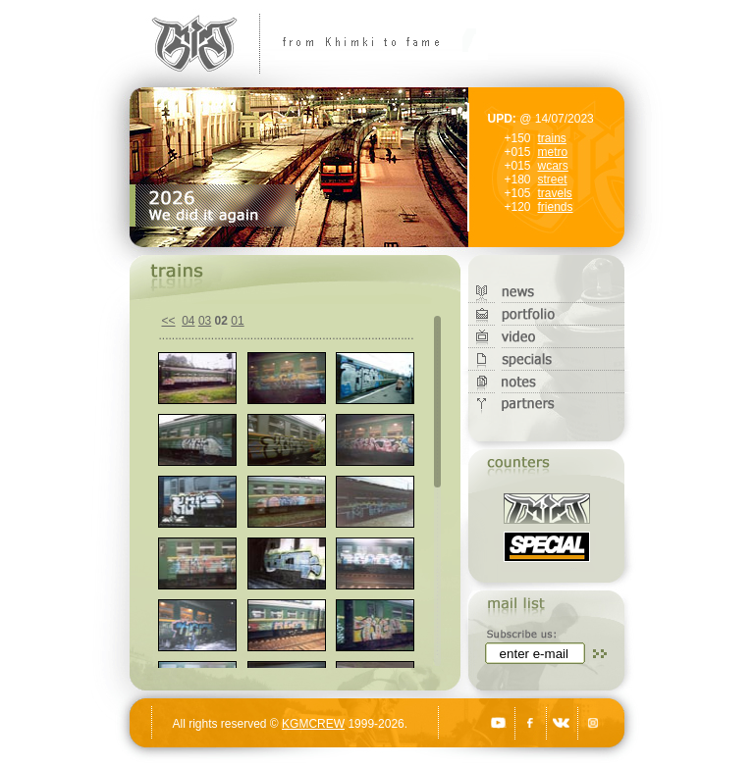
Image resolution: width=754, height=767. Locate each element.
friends (555, 207)
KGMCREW (313, 724)
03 (204, 321)
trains (552, 138)
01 (237, 321)
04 (188, 321)
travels (555, 193)
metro (553, 152)
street (552, 179)
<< (169, 321)
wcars (553, 166)
